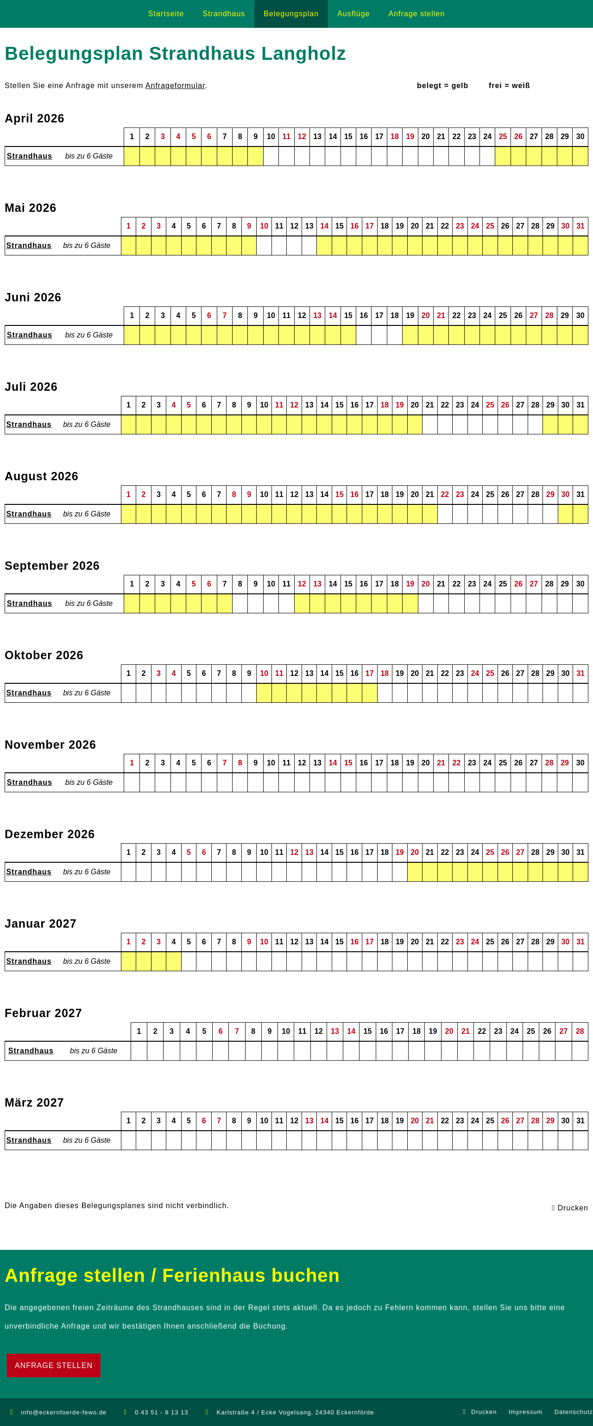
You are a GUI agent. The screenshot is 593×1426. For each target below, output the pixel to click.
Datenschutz (574, 1411)
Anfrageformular (175, 85)
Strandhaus (29, 156)
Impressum (526, 1411)
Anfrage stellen (54, 1365)
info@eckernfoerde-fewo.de (64, 1412)
